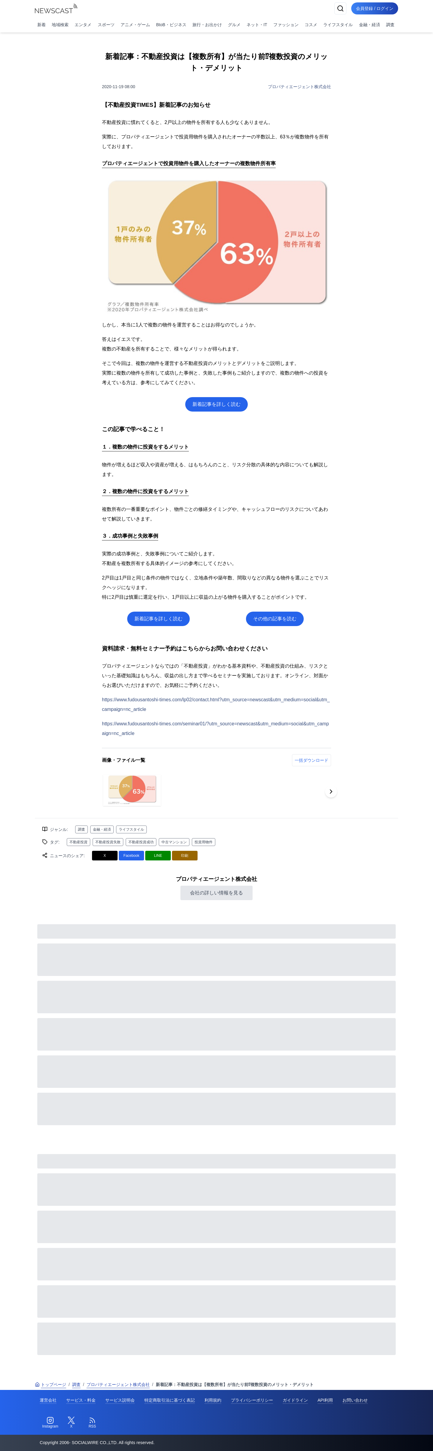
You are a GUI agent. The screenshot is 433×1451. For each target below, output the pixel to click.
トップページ (50, 1384)
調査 (390, 24)
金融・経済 (369, 24)
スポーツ (106, 24)
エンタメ (83, 24)
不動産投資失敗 (108, 842)
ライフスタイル (338, 24)
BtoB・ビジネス (171, 24)
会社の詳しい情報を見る (216, 892)
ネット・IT (257, 24)
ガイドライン (295, 1400)
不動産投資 (78, 842)
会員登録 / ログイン (374, 8)
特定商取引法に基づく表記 (169, 1400)
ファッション (286, 24)
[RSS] (92, 1422)
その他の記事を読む (274, 618)
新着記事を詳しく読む (216, 404)
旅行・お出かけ (207, 24)
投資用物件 (204, 842)
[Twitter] (71, 1422)
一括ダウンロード (311, 760)
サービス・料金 (81, 1400)
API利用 (325, 1400)
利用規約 (212, 1400)
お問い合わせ (355, 1400)
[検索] (340, 8)
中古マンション (174, 842)
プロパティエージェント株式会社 (299, 86)
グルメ (234, 24)
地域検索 (60, 24)
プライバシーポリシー (252, 1400)
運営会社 (48, 1400)
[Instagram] (50, 1422)
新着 (41, 24)
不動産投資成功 (141, 842)
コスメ (311, 24)
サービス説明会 (120, 1400)
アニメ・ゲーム (135, 24)
